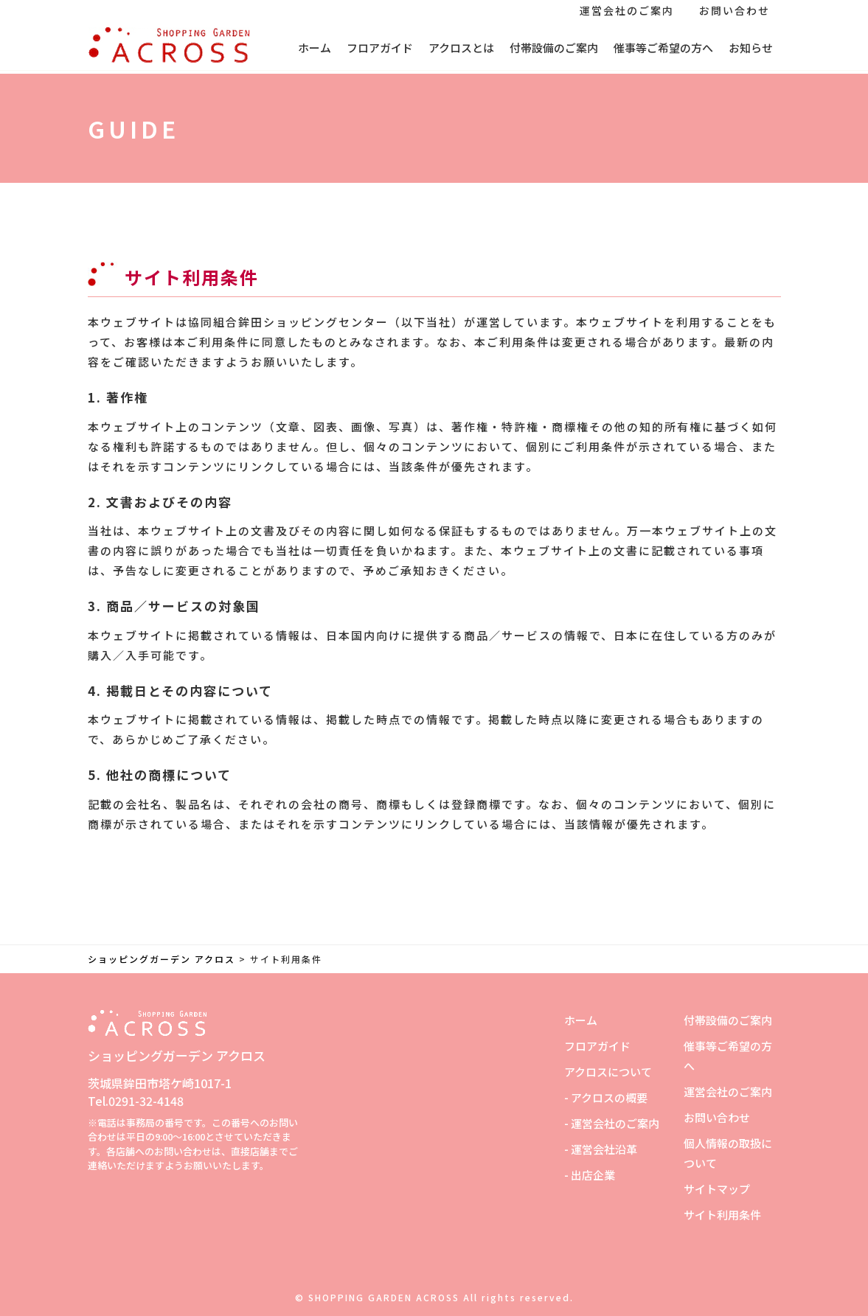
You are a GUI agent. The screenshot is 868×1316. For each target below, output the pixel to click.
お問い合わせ (734, 10)
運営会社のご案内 (627, 10)
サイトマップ (717, 1189)
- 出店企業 (589, 1175)
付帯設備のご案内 (554, 47)
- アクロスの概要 (605, 1097)
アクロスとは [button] (461, 47)
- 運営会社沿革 (600, 1149)
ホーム (314, 47)
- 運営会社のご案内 (611, 1123)
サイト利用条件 (722, 1214)
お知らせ (751, 47)
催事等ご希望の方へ (663, 47)
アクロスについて (608, 1071)
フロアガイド (380, 47)
